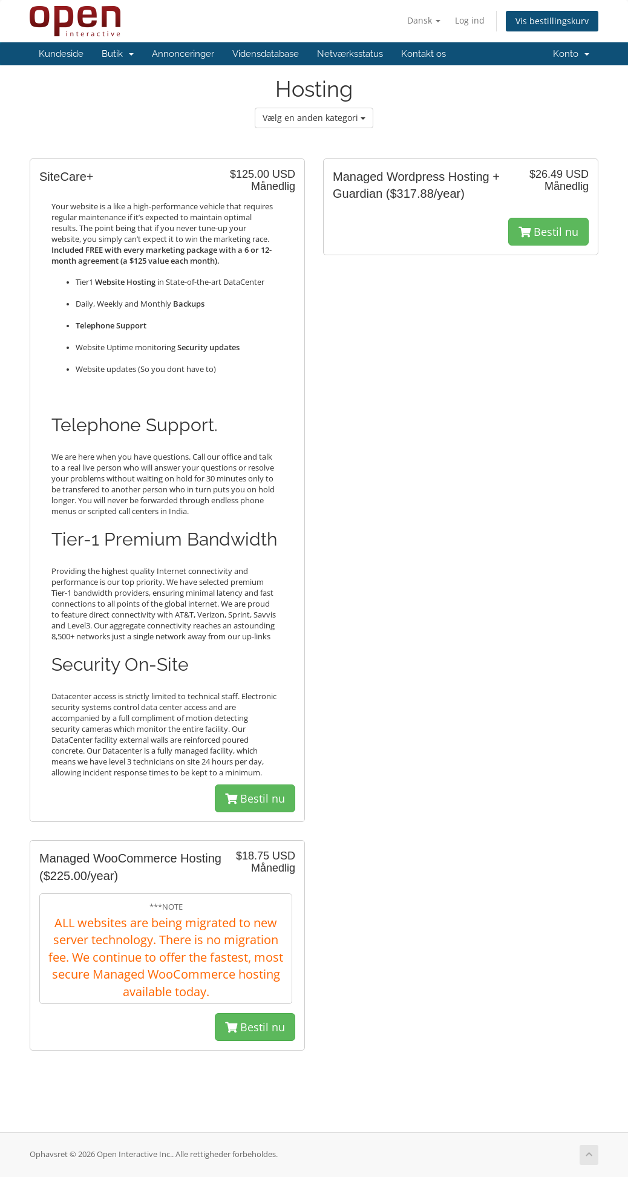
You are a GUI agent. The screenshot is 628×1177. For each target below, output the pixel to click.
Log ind (470, 20)
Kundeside (61, 53)
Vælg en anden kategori (314, 117)
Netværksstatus (350, 53)
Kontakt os (423, 53)
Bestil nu (255, 798)
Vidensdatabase (265, 53)
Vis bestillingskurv (552, 21)
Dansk (423, 20)
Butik (118, 53)
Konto (571, 53)
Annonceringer (183, 53)
